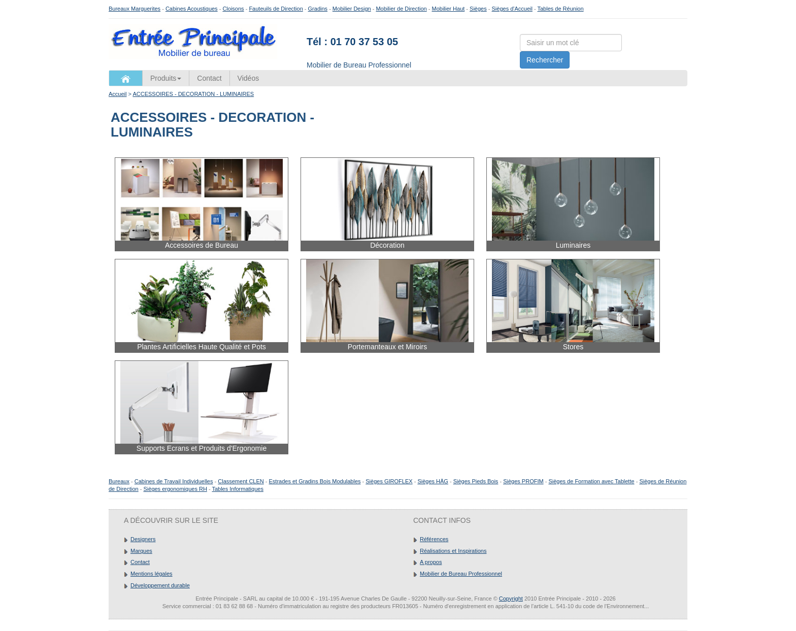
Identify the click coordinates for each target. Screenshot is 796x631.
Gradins (318, 9)
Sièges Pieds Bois (476, 481)
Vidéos (248, 78)
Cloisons (233, 9)
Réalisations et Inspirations (453, 551)
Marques (141, 551)
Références (434, 539)
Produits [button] (165, 78)
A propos (431, 562)
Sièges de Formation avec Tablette (591, 481)
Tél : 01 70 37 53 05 (352, 41)
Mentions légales (151, 574)
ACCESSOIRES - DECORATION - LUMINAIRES (193, 94)
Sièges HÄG (432, 481)
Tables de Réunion (560, 9)
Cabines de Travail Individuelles (174, 481)
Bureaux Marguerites (134, 9)
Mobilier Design (352, 9)
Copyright (511, 598)
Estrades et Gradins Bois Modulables (315, 481)
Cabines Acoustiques (191, 9)
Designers (143, 539)
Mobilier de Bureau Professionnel (461, 574)
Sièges (478, 9)
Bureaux (119, 481)
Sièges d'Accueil (512, 9)
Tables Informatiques (237, 489)
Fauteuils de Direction (276, 9)
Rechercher (544, 60)
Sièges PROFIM (523, 481)
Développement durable (160, 585)
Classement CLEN (240, 481)
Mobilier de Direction (401, 9)
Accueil (117, 94)
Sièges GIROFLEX (389, 481)
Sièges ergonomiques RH (175, 489)
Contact (209, 78)
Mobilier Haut (448, 9)
